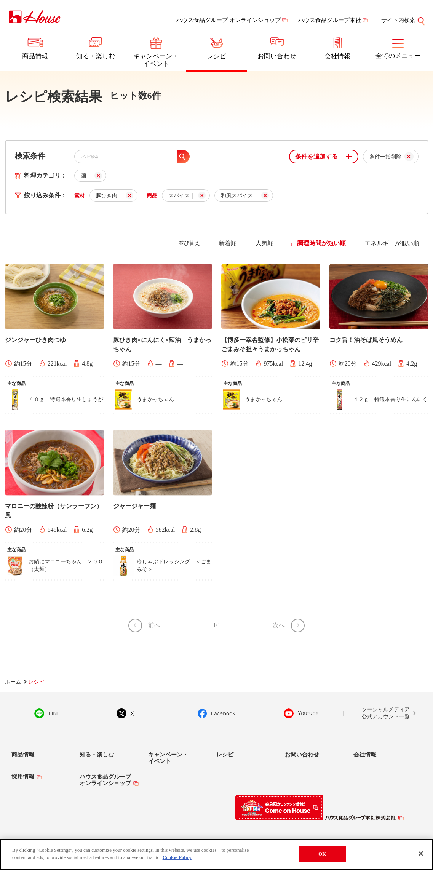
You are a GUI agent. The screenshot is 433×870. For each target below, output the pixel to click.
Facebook (216, 713)
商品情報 (35, 56)
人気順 (265, 243)
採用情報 (22, 777)
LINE (47, 713)
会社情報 (337, 56)
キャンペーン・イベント (156, 60)
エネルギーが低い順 (391, 243)
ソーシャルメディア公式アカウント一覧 (386, 713)
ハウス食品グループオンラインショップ (105, 780)
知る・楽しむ (95, 56)
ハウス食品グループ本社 (329, 20)
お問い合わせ (276, 56)
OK (322, 854)
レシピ (216, 56)
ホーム (13, 682)
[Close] (420, 853)
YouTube (301, 713)
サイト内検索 (398, 20)
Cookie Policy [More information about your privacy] (177, 857)
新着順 (228, 243)
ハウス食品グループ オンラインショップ (228, 20)
